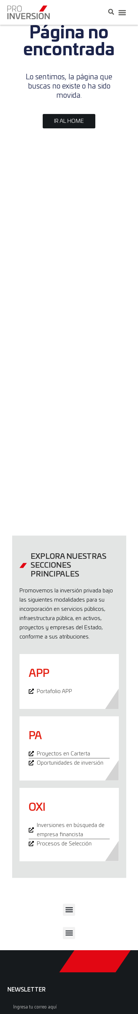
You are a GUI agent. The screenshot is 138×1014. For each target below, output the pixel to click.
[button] (122, 12)
